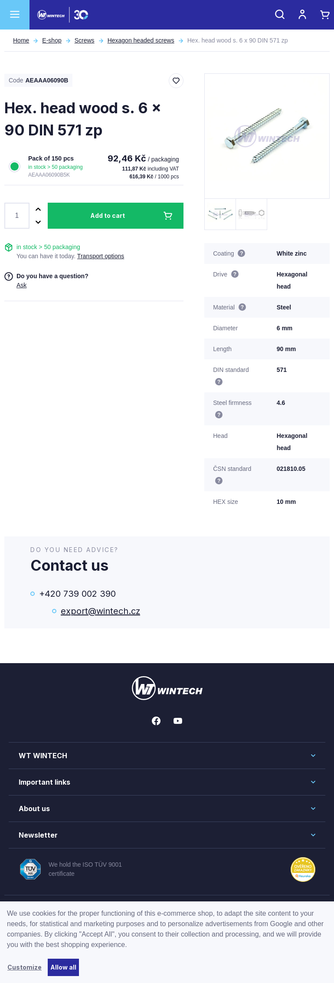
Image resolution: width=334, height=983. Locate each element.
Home (21, 40)
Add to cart (107, 215)
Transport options (100, 256)
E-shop (51, 40)
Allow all (63, 967)
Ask (21, 285)
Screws (85, 40)
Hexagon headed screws (141, 40)
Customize (24, 967)
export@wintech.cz (100, 611)
